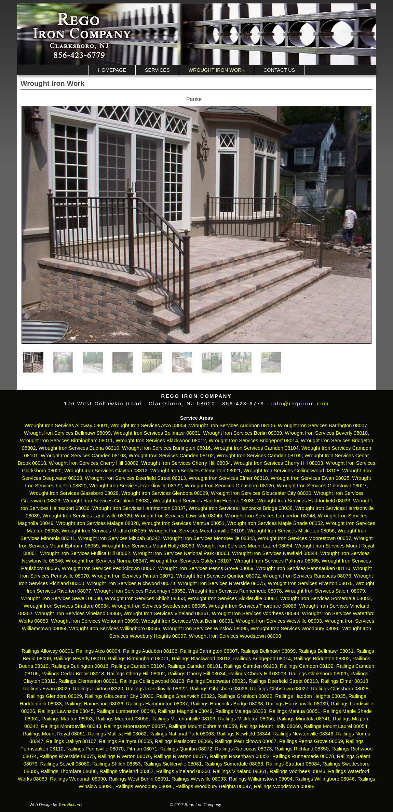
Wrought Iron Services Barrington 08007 (322, 425)
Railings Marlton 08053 (67, 718)
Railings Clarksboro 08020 (318, 673)
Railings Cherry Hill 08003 (257, 673)
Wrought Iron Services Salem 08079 (325, 591)
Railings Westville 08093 (199, 779)
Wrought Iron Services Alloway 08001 (66, 425)
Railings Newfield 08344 (243, 733)
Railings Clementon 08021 (87, 681)
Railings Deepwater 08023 (216, 681)
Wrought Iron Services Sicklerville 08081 (232, 598)
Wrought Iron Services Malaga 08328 (97, 523)
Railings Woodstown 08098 (284, 786)
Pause (194, 99)
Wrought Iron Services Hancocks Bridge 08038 (241, 508)
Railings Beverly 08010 (79, 658)
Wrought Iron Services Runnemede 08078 (235, 591)
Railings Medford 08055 (122, 718)
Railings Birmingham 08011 (138, 658)
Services (157, 70)
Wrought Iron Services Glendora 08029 (164, 493)
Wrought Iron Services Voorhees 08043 (255, 613)
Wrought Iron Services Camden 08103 (83, 455)
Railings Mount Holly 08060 (270, 726)
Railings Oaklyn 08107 (71, 741)
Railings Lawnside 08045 (66, 711)
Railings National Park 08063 (181, 733)
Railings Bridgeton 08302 (322, 658)
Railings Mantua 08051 (294, 711)
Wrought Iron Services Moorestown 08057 (304, 538)
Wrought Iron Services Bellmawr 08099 (67, 433)
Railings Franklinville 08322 (156, 688)
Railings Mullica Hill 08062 (117, 733)
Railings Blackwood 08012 (201, 658)
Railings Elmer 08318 (344, 681)
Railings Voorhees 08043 (297, 771)
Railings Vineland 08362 (126, 771)
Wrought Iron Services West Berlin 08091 (187, 621)
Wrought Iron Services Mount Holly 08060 (147, 546)
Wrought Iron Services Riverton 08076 (310, 583)
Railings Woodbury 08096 (144, 786)
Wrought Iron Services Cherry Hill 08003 (278, 463)
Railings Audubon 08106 (150, 651)
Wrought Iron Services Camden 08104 (256, 448)
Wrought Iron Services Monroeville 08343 (209, 538)
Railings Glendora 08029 (54, 696)
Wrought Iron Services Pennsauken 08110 (303, 568)
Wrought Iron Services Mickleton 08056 (291, 530)
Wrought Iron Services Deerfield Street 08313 (135, 478)
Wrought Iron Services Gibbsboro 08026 (229, 485)
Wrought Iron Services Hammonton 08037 (139, 508)
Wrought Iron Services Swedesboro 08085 (159, 606)
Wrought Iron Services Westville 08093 (279, 621)
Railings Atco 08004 (98, 651)
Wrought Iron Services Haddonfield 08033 (303, 500)
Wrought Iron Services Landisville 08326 (87, 515)
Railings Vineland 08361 (240, 771)
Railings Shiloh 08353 (116, 764)
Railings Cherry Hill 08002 (136, 673)
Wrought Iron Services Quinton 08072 (218, 576)
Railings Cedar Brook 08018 (72, 673)
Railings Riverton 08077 (180, 756)
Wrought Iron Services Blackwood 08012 (161, 440)
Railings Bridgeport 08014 (262, 658)
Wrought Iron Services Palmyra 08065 (276, 561)
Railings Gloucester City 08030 (119, 696)
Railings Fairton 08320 (98, 688)
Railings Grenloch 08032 (245, 696)
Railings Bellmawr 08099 (268, 651)
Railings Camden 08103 (250, 666)
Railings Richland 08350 (302, 749)
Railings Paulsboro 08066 (183, 741)
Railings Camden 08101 (194, 666)
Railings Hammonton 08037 (157, 703)
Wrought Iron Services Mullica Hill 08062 (85, 553)
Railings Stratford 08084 (293, 764)
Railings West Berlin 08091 (139, 779)
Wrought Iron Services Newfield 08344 (274, 553)
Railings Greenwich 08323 (185, 696)
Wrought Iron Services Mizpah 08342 (119, 538)
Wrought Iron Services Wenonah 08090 (94, 621)
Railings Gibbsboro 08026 (218, 688)
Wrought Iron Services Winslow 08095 (205, 628)
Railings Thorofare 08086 (69, 771)
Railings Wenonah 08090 (78, 779)
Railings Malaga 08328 (240, 711)
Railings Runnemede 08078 (303, 756)
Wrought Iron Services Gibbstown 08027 (322, 485)
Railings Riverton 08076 (124, 756)
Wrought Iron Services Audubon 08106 (232, 425)
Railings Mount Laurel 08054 (335, 726)
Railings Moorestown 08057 (135, 726)
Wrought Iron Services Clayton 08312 (105, 470)
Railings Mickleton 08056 (246, 718)
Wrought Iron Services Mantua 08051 (183, 523)
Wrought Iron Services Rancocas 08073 (307, 576)
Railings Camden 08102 (306, 666)
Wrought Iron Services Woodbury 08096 (294, 628)
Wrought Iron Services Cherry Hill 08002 (93, 463)
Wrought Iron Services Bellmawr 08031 (156, 433)
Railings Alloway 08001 (46, 651)
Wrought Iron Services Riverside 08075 (221, 583)
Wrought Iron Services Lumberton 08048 (270, 515)
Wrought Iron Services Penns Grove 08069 (205, 568)
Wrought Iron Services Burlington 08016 (166, 448)
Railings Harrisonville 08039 (297, 703)
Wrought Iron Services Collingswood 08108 (291, 470)
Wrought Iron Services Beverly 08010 (326, 433)
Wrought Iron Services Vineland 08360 (78, 613)
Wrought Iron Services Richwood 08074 (131, 583)
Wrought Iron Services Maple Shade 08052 (275, 523)
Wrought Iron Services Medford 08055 (104, 530)
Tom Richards (71, 804)
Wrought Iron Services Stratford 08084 (66, 606)
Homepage (112, 70)
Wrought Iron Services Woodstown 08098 (235, 636)
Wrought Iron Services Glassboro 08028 (73, 493)
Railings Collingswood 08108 (152, 681)
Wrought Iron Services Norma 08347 (106, 561)
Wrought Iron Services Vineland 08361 (166, 613)
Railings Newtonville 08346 (303, 733)
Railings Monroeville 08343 (71, 726)
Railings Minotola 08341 (303, 718)
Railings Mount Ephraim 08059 (202, 726)
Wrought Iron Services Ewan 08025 (310, 478)
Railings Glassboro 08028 (339, 688)
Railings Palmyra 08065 (125, 741)
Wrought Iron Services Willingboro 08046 (114, 628)
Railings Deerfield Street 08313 (283, 681)
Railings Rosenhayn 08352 (239, 756)
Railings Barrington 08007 (209, 651)
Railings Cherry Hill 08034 (196, 673)
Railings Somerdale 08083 (233, 764)
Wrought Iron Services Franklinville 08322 (135, 485)
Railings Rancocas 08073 (243, 749)
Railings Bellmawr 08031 (325, 651)
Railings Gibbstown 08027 (279, 688)
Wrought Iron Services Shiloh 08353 (145, 598)
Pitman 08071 (141, 749)
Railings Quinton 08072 (186, 749)
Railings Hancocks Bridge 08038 (227, 703)
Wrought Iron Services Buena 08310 (79, 448)
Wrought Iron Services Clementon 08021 (195, 470)
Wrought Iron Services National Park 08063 (181, 553)
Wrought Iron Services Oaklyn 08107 (190, 561)
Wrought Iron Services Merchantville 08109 (197, 530)
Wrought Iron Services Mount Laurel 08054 (244, 546)
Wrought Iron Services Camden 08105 (259, 455)
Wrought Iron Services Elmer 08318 (228, 478)
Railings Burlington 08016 (79, 666)
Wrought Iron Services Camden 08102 (171, 455)
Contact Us (279, 70)
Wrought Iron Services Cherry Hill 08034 (186, 463)
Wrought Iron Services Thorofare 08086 (252, 606)
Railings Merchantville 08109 (183, 718)
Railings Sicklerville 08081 (173, 764)
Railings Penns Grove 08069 (311, 741)
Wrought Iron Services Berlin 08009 (242, 433)
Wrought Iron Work (216, 70)
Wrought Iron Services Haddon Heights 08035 (203, 500)
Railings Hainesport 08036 (94, 703)
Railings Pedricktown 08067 (245, 741)
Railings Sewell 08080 (65, 764)
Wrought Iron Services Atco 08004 (148, 425)
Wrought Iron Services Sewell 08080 (61, 598)
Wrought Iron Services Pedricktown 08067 (108, 568)
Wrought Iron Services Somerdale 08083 (325, 598)
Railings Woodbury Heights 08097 (213, 786)
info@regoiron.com (300, 403)
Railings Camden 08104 (137, 666)
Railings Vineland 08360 (183, 771)
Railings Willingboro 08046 (325, 779)
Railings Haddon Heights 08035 (310, 696)
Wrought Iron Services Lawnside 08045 (178, 515)
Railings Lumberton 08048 (125, 711)
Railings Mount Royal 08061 (54, 733)
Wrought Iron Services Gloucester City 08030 (261, 493)
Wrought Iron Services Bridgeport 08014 (253, 440)
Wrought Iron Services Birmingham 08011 (66, 440)
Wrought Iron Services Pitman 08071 (132, 576)
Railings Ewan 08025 (46, 688)
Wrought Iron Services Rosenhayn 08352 (140, 591)
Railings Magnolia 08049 (185, 711)
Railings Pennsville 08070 (95, 749)
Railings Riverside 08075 (67, 756)
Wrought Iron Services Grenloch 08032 (106, 500)
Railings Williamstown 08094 (261, 779)
